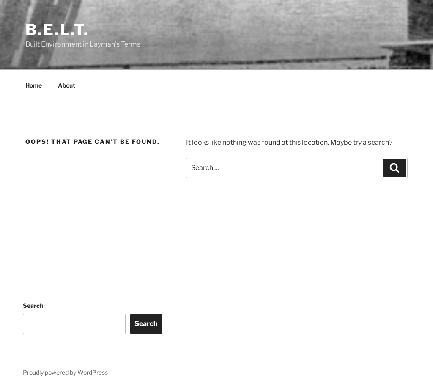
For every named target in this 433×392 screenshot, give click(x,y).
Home (33, 85)
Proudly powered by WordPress (65, 372)
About (66, 85)
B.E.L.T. (57, 29)
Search (33, 305)
